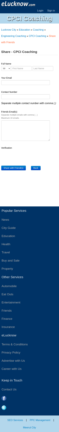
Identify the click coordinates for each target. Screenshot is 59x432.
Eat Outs (7, 294)
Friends (7, 310)
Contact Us (9, 389)
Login (40, 10)
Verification (6, 148)
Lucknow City (8, 29)
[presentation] (25, 156)
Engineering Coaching (13, 36)
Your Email (6, 78)
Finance (7, 318)
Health (6, 244)
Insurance (8, 327)
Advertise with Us (13, 360)
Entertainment (11, 302)
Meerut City (29, 427)
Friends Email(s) (19, 115)
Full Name (6, 63)
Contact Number (9, 92)
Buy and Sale (11, 260)
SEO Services (15, 420)
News (5, 219)
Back (35, 168)
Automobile (9, 286)
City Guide (9, 228)
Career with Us (12, 368)
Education (24, 29)
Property (7, 268)
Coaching (38, 29)
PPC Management (40, 420)
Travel (6, 252)
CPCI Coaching (37, 36)
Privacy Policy (11, 352)
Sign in (51, 10)
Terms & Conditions (15, 344)
